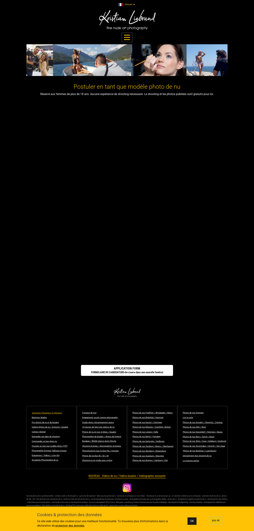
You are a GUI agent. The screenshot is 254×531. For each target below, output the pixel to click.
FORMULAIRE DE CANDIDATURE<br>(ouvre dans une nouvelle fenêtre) (126, 370)
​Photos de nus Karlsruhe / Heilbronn (148, 441)
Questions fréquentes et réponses (47, 413)
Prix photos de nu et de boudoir (45, 422)
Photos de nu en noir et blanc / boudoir (99, 432)
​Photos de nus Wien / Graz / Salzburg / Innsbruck (204, 441)
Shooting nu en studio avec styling (97, 460)
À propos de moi (89, 413)
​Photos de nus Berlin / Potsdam (146, 436)
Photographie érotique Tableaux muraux (49, 451)
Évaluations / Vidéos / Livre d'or (46, 455)
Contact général (39, 432)
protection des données (69, 525)
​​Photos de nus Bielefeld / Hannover (148, 417)
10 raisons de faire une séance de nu (98, 427)
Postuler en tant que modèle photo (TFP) (50, 446)
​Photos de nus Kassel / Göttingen (147, 422)
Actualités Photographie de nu (45, 460)
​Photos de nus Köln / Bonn (194, 427)
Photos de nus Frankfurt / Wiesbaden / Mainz (152, 413)
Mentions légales (39, 417)
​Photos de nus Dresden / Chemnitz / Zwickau (203, 422)
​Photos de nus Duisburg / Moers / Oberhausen (152, 446)
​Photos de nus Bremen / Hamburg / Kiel (150, 460)
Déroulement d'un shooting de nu (197, 456)
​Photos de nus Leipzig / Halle (145, 432)
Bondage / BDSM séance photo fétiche (99, 441)
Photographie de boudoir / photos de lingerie (101, 436)
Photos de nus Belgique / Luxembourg (199, 451)
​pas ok (215, 520)
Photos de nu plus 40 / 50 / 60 (95, 456)
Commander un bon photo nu (44, 441)
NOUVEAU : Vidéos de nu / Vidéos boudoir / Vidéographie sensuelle (127, 476)
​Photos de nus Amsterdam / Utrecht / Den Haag (204, 446)
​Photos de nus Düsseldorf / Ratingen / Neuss (203, 432)
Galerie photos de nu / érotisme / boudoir (50, 427)
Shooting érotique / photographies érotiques (101, 446)
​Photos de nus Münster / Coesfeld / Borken (151, 427)
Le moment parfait (191, 461)
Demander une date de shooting (46, 436)
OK (192, 521)
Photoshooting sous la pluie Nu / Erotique (100, 451)
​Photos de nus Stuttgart (193, 413)
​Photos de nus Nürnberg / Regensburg (149, 451)
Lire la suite (188, 417)
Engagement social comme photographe (100, 417)
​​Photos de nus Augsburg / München (148, 456)
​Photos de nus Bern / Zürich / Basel (198, 437)
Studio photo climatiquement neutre (98, 422)
